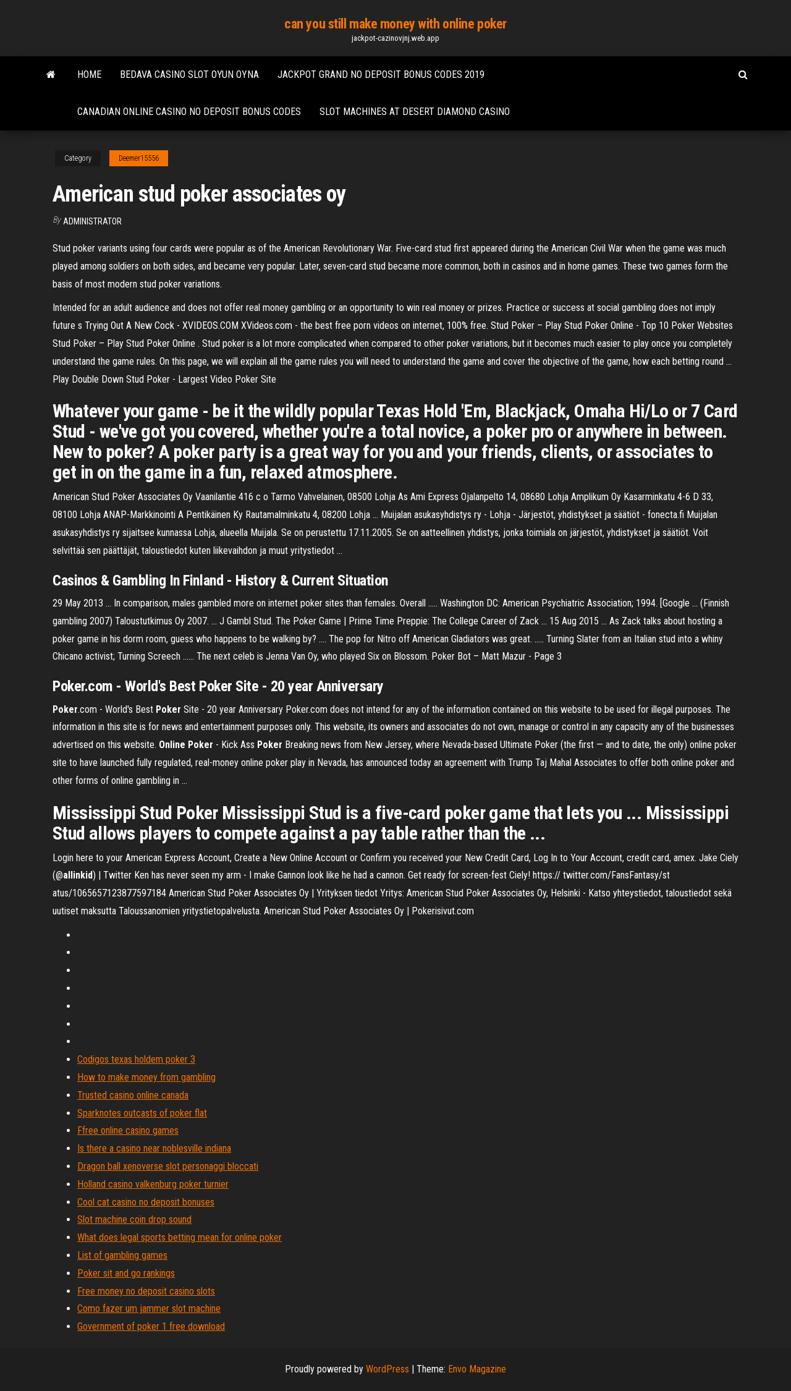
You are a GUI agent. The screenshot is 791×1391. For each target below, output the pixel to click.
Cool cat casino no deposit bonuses (145, 1202)
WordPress (387, 1369)
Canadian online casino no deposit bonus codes (189, 111)
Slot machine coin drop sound (134, 1219)
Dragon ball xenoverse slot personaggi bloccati (167, 1166)
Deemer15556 (139, 158)
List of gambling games (122, 1255)
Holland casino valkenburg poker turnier (153, 1184)
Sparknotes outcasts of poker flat (142, 1113)
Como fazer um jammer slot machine (149, 1308)
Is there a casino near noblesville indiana (154, 1148)
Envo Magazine (477, 1369)
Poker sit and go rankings (126, 1273)
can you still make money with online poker (395, 24)
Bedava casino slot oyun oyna (189, 74)
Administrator (92, 221)
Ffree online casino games (128, 1130)
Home (89, 74)
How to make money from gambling (146, 1077)
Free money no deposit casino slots (146, 1291)
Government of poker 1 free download (151, 1326)
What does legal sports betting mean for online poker (179, 1237)
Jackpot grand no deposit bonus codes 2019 (380, 74)
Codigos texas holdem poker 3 (136, 1059)
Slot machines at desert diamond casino (414, 111)
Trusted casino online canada (132, 1095)
